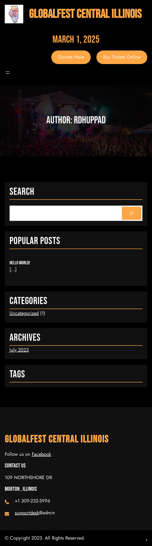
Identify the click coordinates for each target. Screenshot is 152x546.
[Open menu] (7, 72)
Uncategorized (24, 313)
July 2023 (19, 349)
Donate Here (71, 57)
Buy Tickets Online (121, 57)
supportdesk (27, 512)
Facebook (41, 454)
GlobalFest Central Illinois (85, 14)
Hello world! (20, 262)
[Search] (131, 213)
